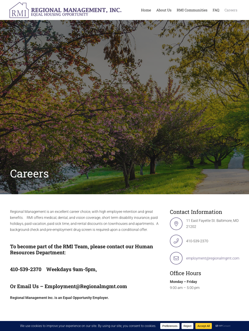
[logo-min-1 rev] (65, 10)
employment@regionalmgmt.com (212, 258)
